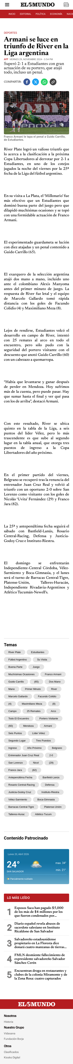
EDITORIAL (25, 14)
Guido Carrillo (16, 681)
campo (12, 711)
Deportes (10, 32)
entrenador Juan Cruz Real (23, 755)
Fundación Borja (14, 1038)
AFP (6, 59)
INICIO (12, 14)
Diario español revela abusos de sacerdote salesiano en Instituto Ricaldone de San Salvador (37, 927)
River (54, 689)
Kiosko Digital (12, 1057)
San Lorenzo (15, 762)
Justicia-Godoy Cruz (19, 792)
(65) (36, 681)
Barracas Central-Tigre (21, 806)
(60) (10, 725)
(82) (34, 770)
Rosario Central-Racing (21, 784)
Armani (48, 725)
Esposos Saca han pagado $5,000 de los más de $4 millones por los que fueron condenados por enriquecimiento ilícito (38, 912)
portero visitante (48, 718)
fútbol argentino (17, 659)
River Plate (14, 652)
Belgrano (57, 747)
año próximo (34, 747)
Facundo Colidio (47, 696)
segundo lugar (17, 740)
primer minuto (33, 689)
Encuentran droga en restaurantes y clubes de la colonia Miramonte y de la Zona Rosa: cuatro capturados (40, 974)
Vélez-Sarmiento (17, 799)
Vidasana (9, 1033)
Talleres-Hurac (16, 814)
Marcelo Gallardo (18, 696)
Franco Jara (15, 770)
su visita (42, 659)
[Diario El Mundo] (37, 7)
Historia (8, 1021)
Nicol (36, 762)
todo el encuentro (18, 718)
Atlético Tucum (43, 814)
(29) (51, 762)
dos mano (55, 681)
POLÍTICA (41, 14)
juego (36, 666)
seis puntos (15, 733)
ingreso (12, 747)
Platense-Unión (53, 806)
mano (11, 689)
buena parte (15, 666)
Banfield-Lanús (51, 777)
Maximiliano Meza (32, 703)
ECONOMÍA (56, 14)
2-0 (51, 755)
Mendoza (28, 725)
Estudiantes (37, 652)
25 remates (33, 711)
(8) (53, 703)
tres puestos (43, 740)
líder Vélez (38, 733)
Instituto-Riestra (50, 792)
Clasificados (11, 1052)
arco (53, 711)
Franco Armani (53, 674)
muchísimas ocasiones (21, 674)
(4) (9, 703)
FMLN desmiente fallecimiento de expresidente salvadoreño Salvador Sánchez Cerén (39, 959)
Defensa (49, 784)
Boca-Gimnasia (46, 799)
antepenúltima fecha (20, 777)
